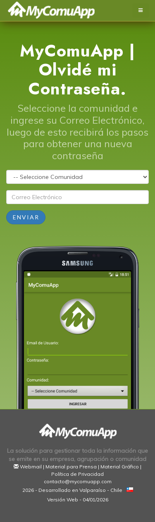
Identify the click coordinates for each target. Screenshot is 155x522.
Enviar (26, 217)
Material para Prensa (71, 466)
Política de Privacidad (77, 474)
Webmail (31, 466)
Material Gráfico (119, 466)
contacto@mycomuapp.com (78, 481)
